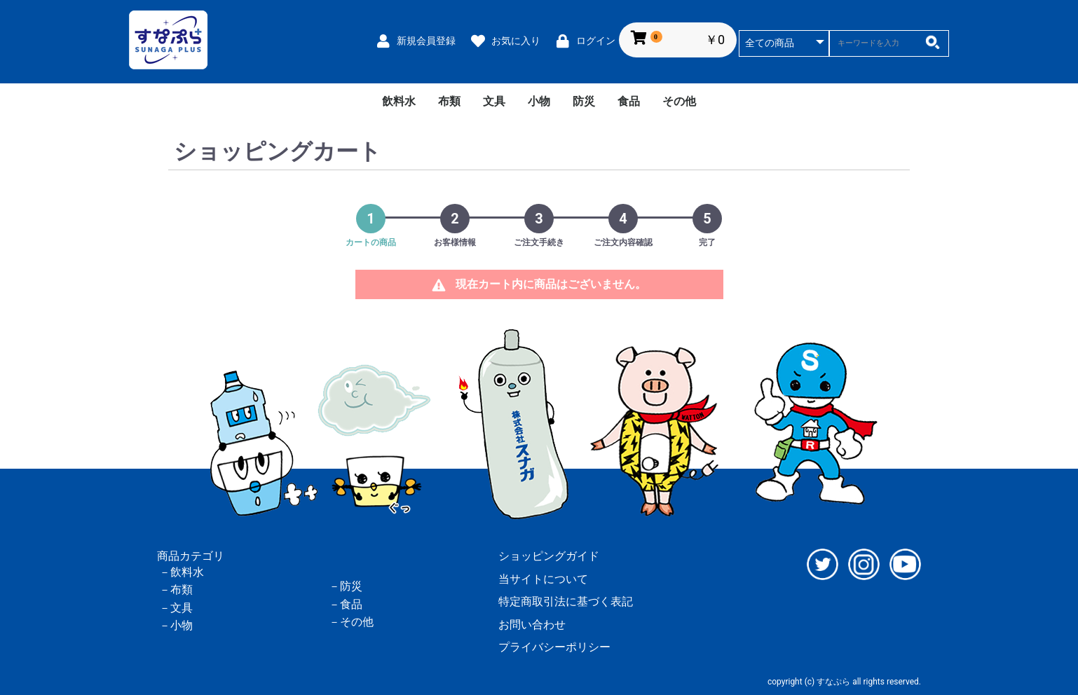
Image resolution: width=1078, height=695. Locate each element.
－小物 (176, 625)
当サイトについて (543, 579)
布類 (449, 101)
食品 (629, 101)
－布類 (176, 589)
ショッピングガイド (548, 556)
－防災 (345, 586)
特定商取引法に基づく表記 (565, 601)
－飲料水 (181, 572)
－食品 (345, 604)
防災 (584, 101)
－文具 (176, 607)
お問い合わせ (532, 624)
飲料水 (399, 101)
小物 (539, 101)
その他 (679, 101)
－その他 (351, 621)
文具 (494, 101)
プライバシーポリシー (554, 647)
